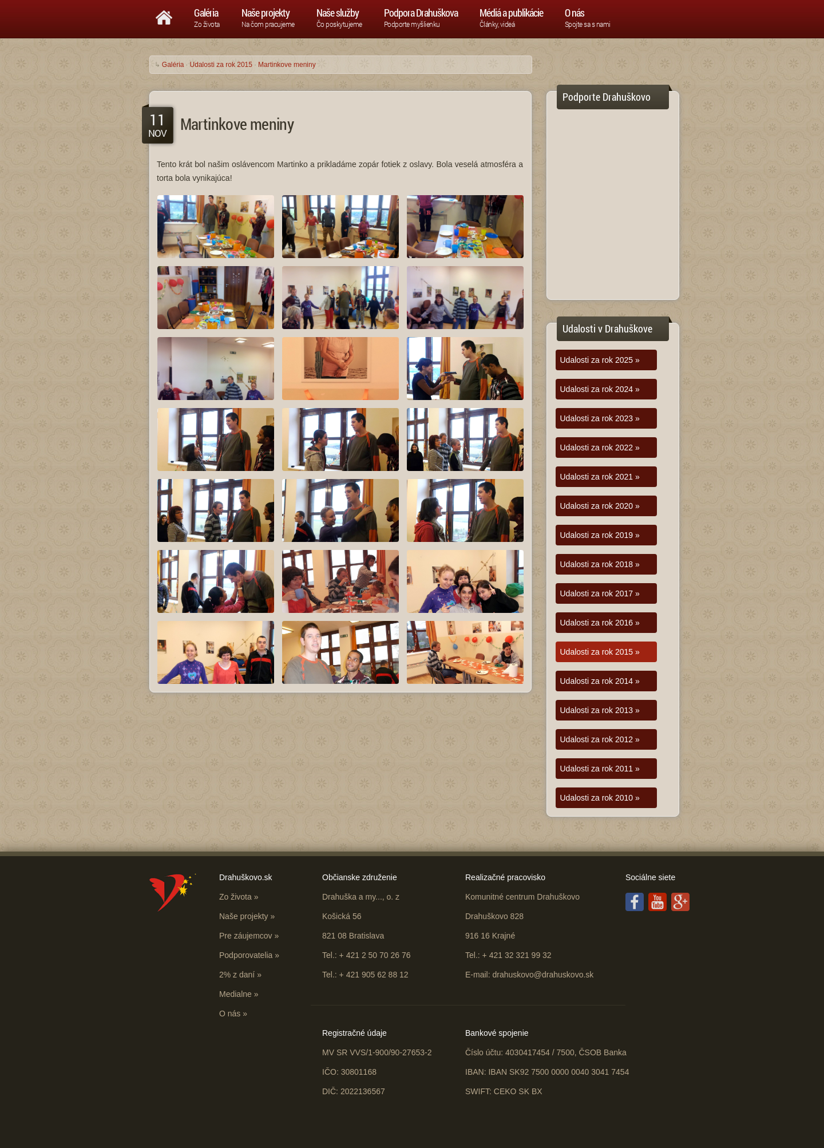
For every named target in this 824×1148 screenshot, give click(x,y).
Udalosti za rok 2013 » (600, 710)
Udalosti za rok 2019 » (600, 535)
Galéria (173, 65)
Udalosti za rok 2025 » (600, 360)
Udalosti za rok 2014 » (600, 681)
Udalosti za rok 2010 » (600, 797)
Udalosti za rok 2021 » (600, 476)
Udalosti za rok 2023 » (600, 418)
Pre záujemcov (245, 935)
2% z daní (237, 974)
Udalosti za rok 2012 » (600, 739)
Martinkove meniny (287, 65)
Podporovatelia (245, 955)
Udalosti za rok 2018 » (600, 564)
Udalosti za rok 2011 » (600, 768)
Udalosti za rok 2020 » (600, 505)
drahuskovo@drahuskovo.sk (542, 974)
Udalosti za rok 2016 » (600, 622)
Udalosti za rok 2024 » (600, 389)
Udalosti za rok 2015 (221, 65)
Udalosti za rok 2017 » (600, 593)
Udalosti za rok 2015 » (600, 651)
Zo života (235, 896)
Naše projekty (243, 916)
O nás (229, 1013)
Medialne (235, 994)
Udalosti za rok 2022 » (600, 447)
